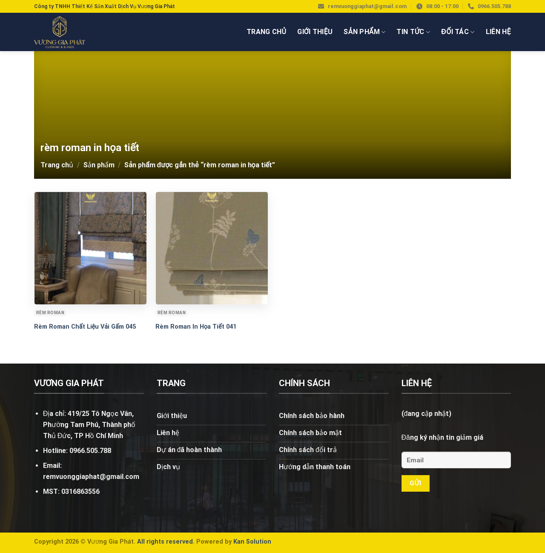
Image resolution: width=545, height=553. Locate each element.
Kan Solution (252, 541)
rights (155, 541)
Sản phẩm (364, 32)
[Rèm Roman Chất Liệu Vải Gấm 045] (90, 248)
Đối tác (457, 32)
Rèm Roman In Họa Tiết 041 (195, 326)
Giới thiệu (315, 32)
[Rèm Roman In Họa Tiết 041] (212, 248)
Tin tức (413, 32)
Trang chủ (266, 32)
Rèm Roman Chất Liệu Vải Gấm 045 (85, 326)
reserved (179, 541)
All (141, 541)
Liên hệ (498, 32)
